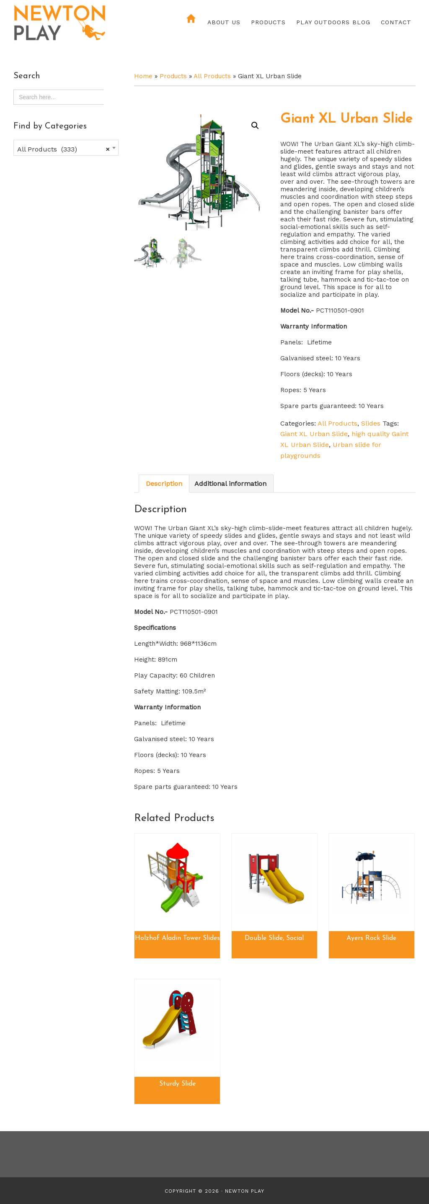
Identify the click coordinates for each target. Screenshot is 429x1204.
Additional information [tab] (230, 484)
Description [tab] (164, 484)
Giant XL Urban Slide (314, 434)
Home (143, 76)
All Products (212, 76)
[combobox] (66, 148)
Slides (370, 423)
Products (173, 76)
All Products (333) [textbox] (63, 149)
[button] (255, 125)
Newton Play (86, 23)
